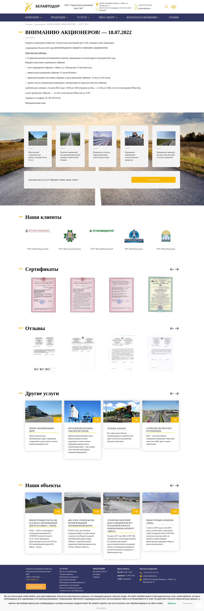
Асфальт (96, 577)
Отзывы (174, 17)
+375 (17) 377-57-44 (145, 5)
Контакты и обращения (143, 17)
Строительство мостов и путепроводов (159, 429)
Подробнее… (102, 608)
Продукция (59, 17)
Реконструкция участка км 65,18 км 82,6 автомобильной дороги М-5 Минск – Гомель (43, 523)
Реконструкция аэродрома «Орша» (160, 521)
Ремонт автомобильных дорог (41, 429)
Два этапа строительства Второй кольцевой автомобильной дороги (81, 523)
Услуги (83, 17)
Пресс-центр (108, 17)
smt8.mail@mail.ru (144, 8)
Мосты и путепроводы (68, 572)
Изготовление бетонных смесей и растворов (80, 429)
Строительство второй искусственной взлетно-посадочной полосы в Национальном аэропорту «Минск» (120, 525)
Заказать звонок (153, 180)
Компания (33, 17)
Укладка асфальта (116, 428)
